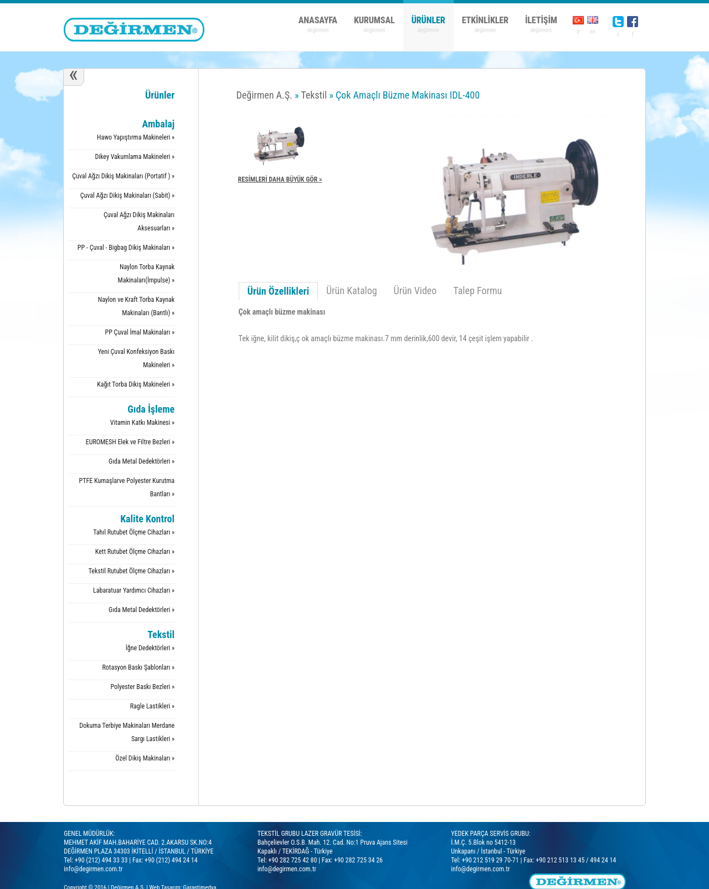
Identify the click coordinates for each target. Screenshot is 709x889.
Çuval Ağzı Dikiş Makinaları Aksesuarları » (139, 221)
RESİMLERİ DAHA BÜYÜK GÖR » (280, 179)
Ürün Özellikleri (278, 291)
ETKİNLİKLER (485, 20)
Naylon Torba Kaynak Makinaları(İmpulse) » (146, 273)
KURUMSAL (374, 20)
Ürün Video (415, 290)
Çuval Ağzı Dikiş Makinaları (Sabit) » (127, 195)
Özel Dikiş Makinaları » (144, 758)
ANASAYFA (318, 20)
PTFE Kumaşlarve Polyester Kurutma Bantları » (127, 487)
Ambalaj (158, 124)
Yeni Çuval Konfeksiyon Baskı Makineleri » (136, 358)
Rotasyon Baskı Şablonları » (138, 667)
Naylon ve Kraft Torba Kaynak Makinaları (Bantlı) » (136, 306)
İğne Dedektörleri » (150, 648)
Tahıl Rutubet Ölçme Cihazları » (133, 532)
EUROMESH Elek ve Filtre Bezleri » (130, 442)
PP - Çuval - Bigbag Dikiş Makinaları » (126, 247)
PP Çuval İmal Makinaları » (140, 332)
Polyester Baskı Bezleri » (142, 687)
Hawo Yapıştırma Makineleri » (135, 137)
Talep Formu (477, 290)
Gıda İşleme (150, 409)
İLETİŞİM (541, 20)
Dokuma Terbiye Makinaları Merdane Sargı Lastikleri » (126, 732)
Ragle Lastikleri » (152, 706)
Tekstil (160, 634)
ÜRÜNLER (428, 20)
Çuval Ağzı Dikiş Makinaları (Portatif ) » (123, 176)
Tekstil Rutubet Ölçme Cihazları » (131, 571)
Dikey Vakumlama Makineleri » (134, 157)
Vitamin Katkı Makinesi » (142, 422)
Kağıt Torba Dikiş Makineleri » (135, 384)
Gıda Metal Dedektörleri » (141, 461)
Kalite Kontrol (147, 519)
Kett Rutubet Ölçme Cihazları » (134, 552)
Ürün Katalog (351, 290)
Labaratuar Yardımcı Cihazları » (133, 590)
